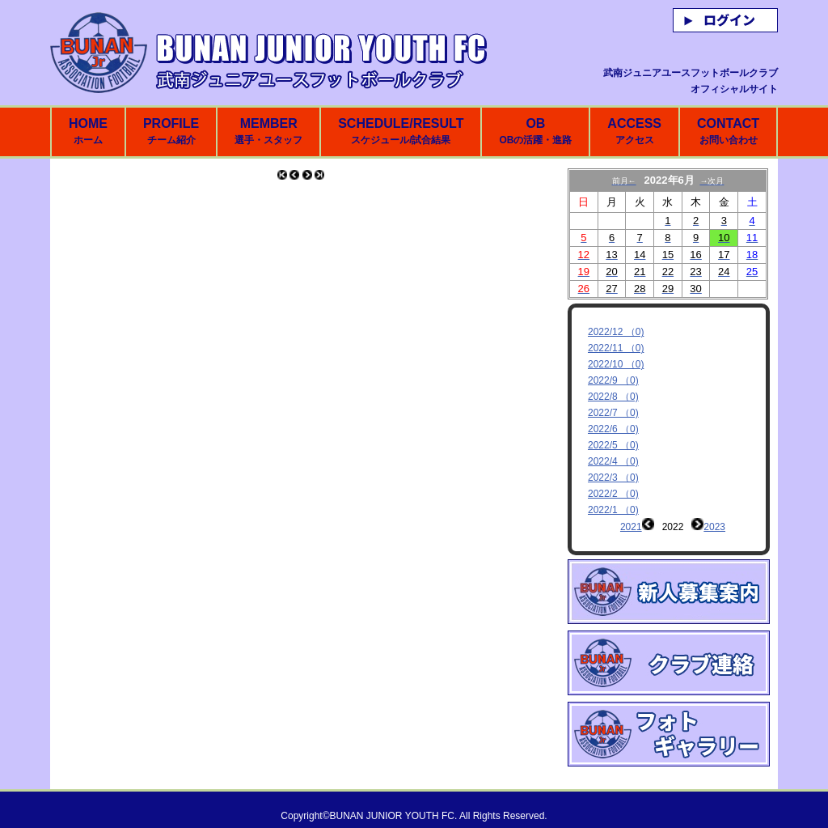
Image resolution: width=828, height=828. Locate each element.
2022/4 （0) (613, 461)
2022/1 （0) (613, 510)
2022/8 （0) (613, 396)
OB (535, 131)
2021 (631, 527)
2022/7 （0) (613, 412)
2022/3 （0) (613, 477)
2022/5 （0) (613, 445)
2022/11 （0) (616, 348)
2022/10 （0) (616, 364)
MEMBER (268, 131)
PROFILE (171, 131)
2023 (714, 527)
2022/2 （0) (613, 493)
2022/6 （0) (613, 429)
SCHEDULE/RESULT (400, 131)
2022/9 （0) (613, 380)
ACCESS (634, 131)
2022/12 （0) (616, 332)
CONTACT (728, 131)
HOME (88, 131)
